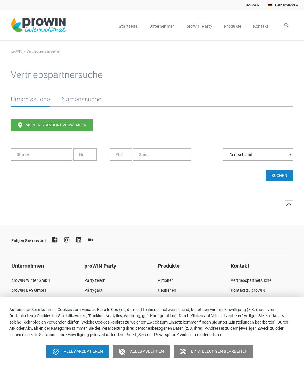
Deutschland (285, 5)
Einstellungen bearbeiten (214, 351)
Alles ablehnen (141, 351)
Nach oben (282, 203)
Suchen (286, 25)
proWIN (16, 51)
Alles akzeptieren (77, 351)
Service (250, 5)
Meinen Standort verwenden (52, 125)
